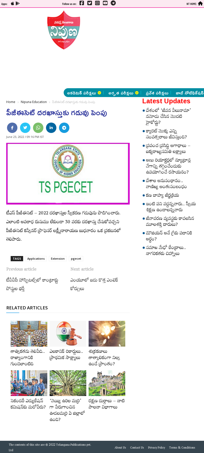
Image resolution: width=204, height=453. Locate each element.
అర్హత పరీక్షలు (123, 92)
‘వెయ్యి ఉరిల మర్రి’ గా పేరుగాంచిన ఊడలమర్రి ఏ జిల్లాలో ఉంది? (67, 411)
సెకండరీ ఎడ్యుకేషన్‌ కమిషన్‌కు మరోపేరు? (28, 405)
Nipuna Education (34, 102)
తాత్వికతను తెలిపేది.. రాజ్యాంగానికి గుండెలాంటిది (28, 358)
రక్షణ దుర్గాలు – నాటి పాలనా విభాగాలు (107, 405)
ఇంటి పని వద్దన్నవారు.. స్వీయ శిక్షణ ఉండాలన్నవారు (171, 207)
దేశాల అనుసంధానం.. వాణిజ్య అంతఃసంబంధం (166, 184)
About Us (120, 448)
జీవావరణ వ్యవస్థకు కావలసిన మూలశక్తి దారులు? (170, 222)
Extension (58, 258)
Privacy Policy (156, 448)
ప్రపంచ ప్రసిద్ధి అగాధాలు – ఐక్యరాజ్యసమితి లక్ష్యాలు (168, 149)
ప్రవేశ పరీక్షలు (157, 92)
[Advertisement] (118, 48)
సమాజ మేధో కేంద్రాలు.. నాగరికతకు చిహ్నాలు (166, 251)
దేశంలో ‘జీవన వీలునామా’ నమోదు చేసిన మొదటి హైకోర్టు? (168, 117)
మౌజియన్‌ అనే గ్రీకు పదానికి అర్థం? (169, 237)
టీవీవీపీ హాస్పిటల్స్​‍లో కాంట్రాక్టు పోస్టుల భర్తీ (32, 285)
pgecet (76, 258)
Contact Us (137, 448)
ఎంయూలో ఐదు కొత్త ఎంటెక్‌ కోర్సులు (94, 285)
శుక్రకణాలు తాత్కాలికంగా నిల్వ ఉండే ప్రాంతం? (104, 358)
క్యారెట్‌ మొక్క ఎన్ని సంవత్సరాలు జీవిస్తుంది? (166, 135)
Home (10, 102)
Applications (36, 258)
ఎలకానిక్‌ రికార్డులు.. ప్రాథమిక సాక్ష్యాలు (66, 355)
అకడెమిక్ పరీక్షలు (84, 92)
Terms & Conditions (182, 448)
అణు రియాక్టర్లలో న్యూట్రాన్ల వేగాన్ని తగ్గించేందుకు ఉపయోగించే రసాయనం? (168, 167)
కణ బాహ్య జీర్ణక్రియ (162, 196)
